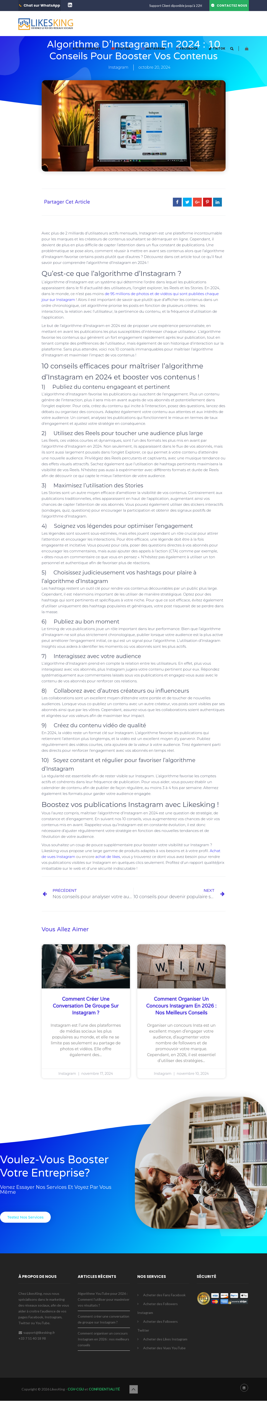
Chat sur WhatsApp (42, 5)
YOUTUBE (121, 48)
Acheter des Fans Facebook (164, 1295)
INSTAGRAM (153, 48)
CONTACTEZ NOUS (232, 5)
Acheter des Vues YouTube (164, 1348)
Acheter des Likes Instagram (165, 1339)
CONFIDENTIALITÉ (104, 1389)
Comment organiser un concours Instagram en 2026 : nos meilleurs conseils (181, 1006)
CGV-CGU (75, 1389)
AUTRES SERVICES (84, 48)
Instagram (118, 67)
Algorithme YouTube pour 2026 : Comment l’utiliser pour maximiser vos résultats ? (103, 1299)
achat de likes (107, 856)
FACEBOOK (187, 48)
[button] (25, 1217)
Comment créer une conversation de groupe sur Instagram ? (86, 1006)
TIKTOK (216, 48)
